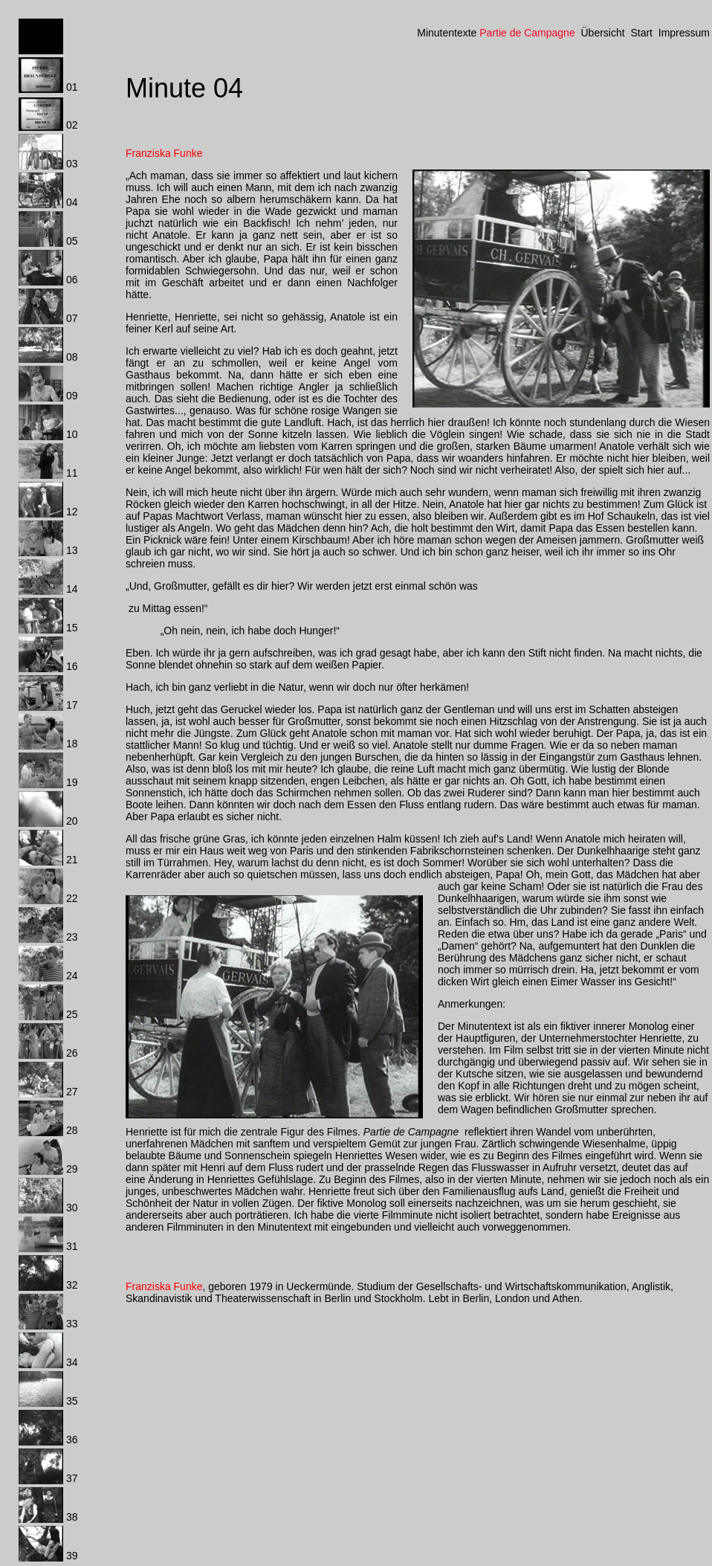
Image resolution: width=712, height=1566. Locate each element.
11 (72, 473)
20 (72, 821)
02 (72, 125)
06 (72, 280)
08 (72, 357)
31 (72, 1246)
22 (72, 898)
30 (72, 1208)
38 (72, 1517)
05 (72, 241)
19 (72, 782)
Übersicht (602, 33)
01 (72, 87)
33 (72, 1324)
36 (72, 1440)
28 (72, 1130)
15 (72, 628)
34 (72, 1362)
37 (72, 1478)
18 (72, 744)
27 (72, 1092)
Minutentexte (446, 33)
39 (72, 1556)
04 (72, 202)
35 (72, 1401)
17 (72, 705)
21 (72, 860)
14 (72, 589)
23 (72, 937)
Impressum (684, 33)
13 (72, 550)
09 (72, 396)
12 (72, 512)
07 (72, 318)
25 (72, 1014)
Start (641, 33)
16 (72, 666)
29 (72, 1169)
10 (72, 434)
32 (72, 1285)
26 (72, 1053)
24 (72, 976)
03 (72, 164)
